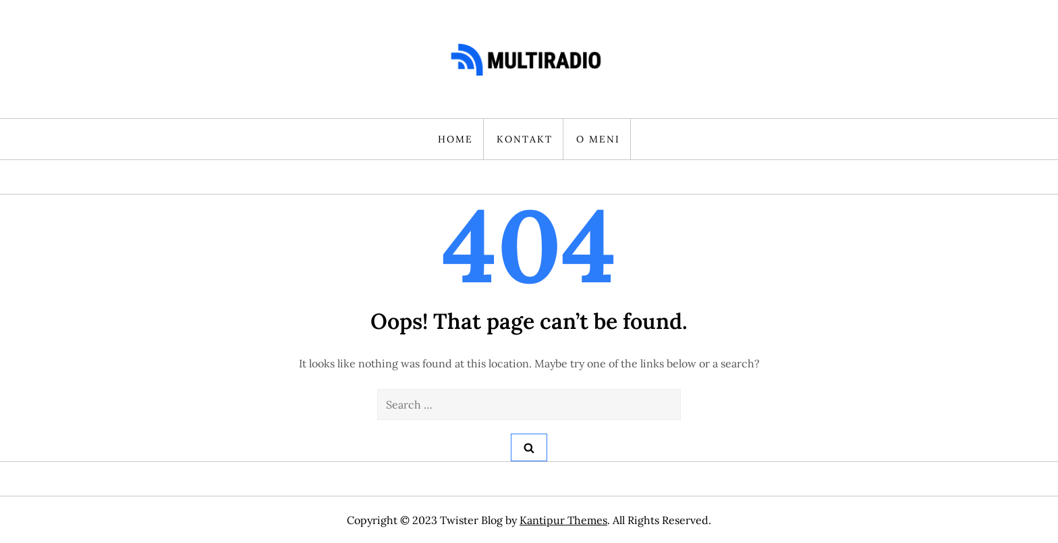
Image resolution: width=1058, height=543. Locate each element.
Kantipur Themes (563, 520)
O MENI (598, 139)
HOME (455, 139)
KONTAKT (525, 139)
